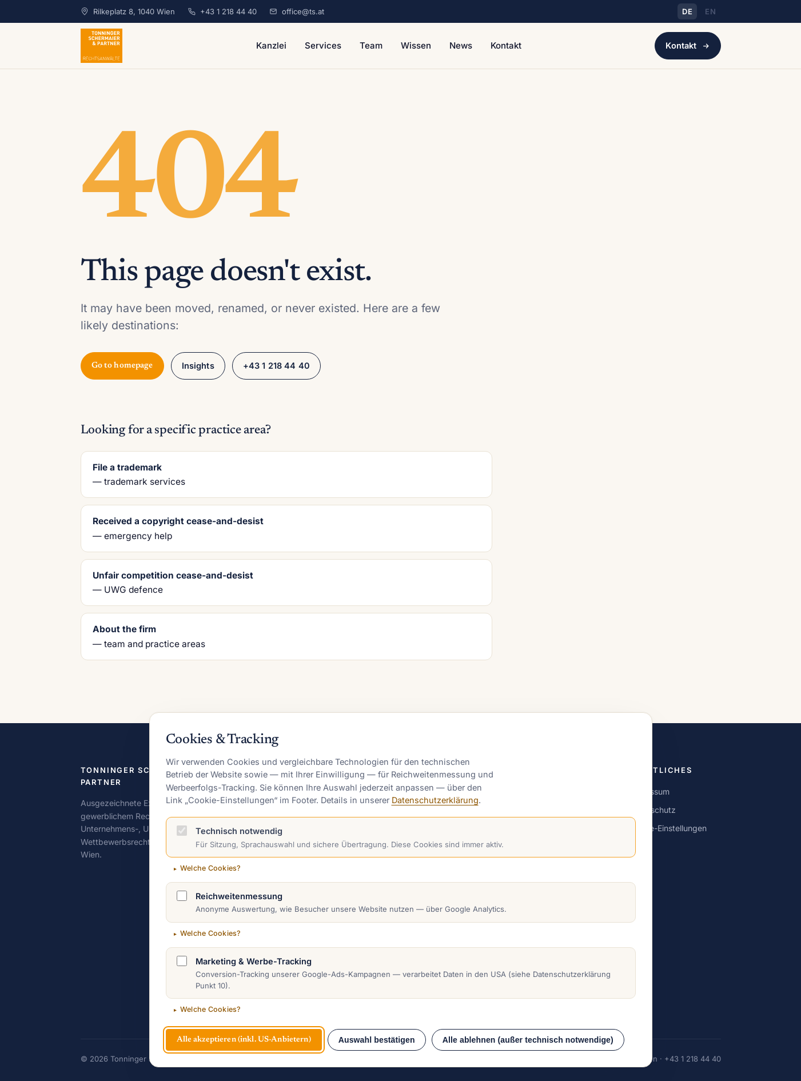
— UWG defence (286, 582)
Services (323, 45)
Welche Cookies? (210, 868)
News (460, 45)
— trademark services (286, 474)
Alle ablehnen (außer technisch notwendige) (528, 1039)
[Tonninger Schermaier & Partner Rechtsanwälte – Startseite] (102, 46)
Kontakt (506, 45)
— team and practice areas (286, 636)
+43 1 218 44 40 (228, 11)
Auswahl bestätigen (376, 1039)
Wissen (416, 45)
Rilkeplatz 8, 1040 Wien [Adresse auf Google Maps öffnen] (134, 11)
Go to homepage (122, 365)
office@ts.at (303, 11)
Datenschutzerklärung (435, 800)
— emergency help (286, 527)
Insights (198, 365)
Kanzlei (271, 45)
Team (371, 45)
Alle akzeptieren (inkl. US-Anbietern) (244, 1040)
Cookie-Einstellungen (667, 828)
